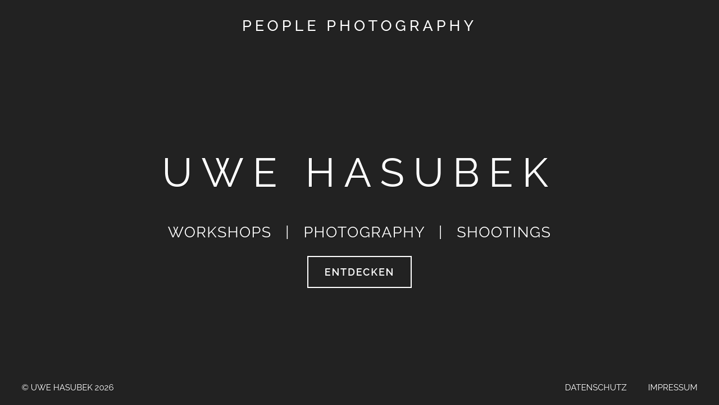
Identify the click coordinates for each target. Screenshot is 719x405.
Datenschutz (596, 387)
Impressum (672, 387)
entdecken (359, 272)
